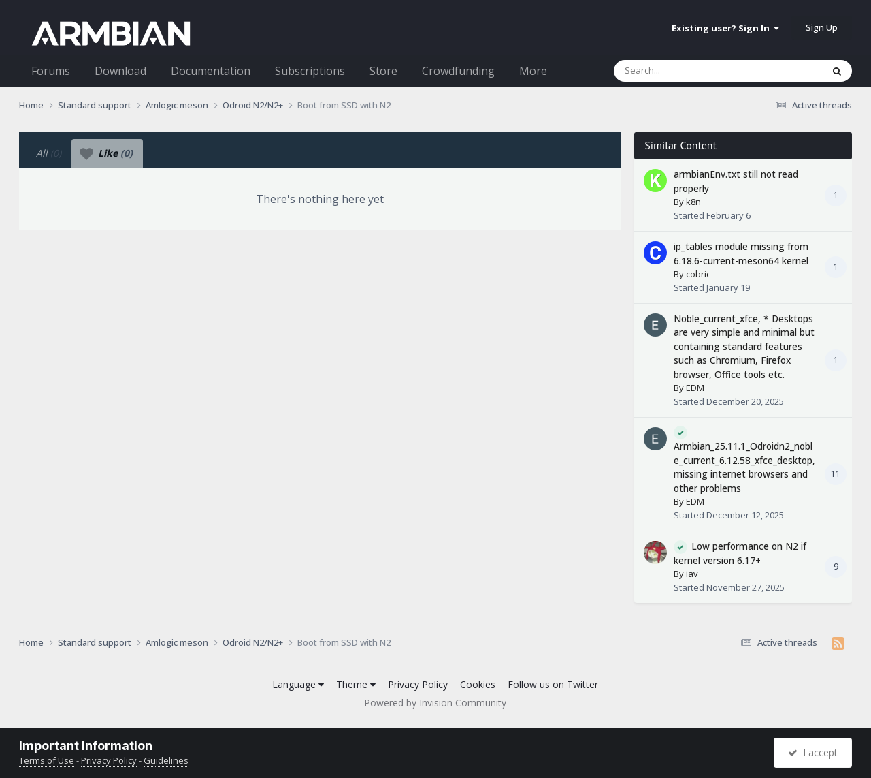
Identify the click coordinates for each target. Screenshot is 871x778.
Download (120, 70)
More (533, 70)
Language (298, 684)
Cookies (477, 684)
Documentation (210, 70)
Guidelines (166, 760)
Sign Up (822, 27)
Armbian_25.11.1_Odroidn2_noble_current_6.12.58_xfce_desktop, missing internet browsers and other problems (744, 467)
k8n (693, 202)
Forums (50, 70)
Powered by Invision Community (435, 702)
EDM (695, 388)
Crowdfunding (458, 70)
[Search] (682, 71)
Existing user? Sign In (725, 28)
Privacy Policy (418, 684)
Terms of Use (46, 760)
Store (383, 70)
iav (692, 573)
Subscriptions (310, 70)
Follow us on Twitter (553, 684)
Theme (356, 684)
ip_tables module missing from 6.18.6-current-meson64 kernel (741, 253)
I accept (813, 752)
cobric (698, 274)
